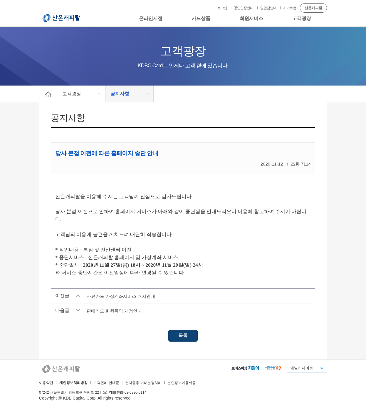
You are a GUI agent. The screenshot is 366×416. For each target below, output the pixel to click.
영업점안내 (268, 8)
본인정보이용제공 (181, 383)
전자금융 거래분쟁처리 (143, 383)
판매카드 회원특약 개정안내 (114, 310)
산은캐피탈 (61, 18)
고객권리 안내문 (106, 383)
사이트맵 (289, 8)
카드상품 (201, 18)
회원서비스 (251, 18)
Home (48, 94)
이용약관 (46, 383)
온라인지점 (150, 18)
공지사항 (119, 93)
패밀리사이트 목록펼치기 (321, 368)
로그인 (222, 8)
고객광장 (301, 18)
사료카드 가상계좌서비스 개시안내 (121, 296)
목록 (183, 335)
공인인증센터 (243, 8)
